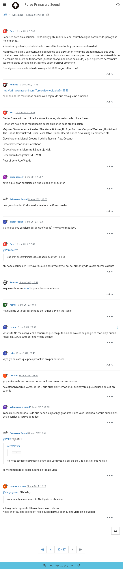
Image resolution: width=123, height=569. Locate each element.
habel (12, 353)
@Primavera (10, 250)
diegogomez (16, 177)
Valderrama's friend (20, 407)
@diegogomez (11, 492)
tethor (13, 327)
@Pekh (7, 439)
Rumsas (14, 84)
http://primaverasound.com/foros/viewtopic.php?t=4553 (35, 90)
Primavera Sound (18, 199)
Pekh (12, 31)
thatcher (14, 375)
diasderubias (16, 222)
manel (13, 305)
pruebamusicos (18, 486)
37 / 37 (61, 549)
